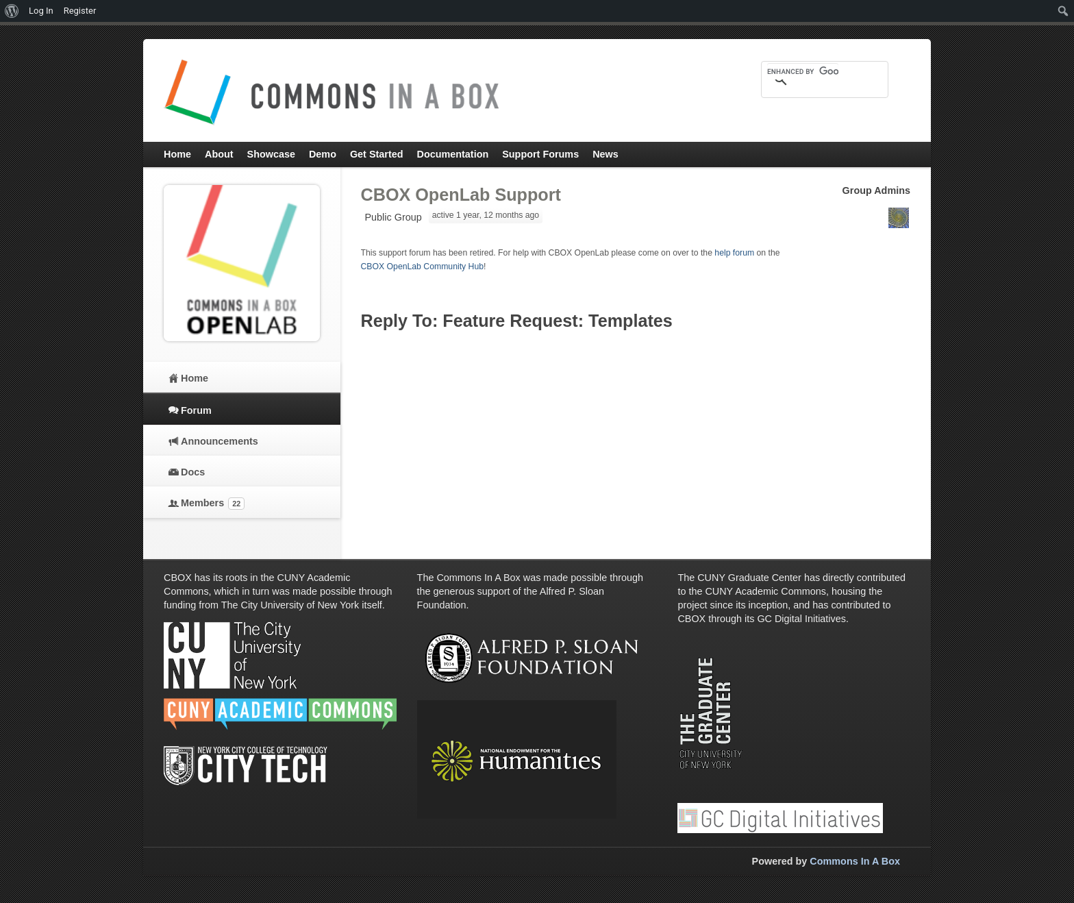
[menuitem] (12, 11)
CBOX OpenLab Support (461, 194)
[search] (802, 71)
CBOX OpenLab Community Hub (422, 266)
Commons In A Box (855, 861)
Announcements (219, 441)
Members (213, 503)
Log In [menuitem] (41, 10)
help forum (734, 253)
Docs (193, 472)
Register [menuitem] (80, 10)
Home (194, 378)
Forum (196, 410)
